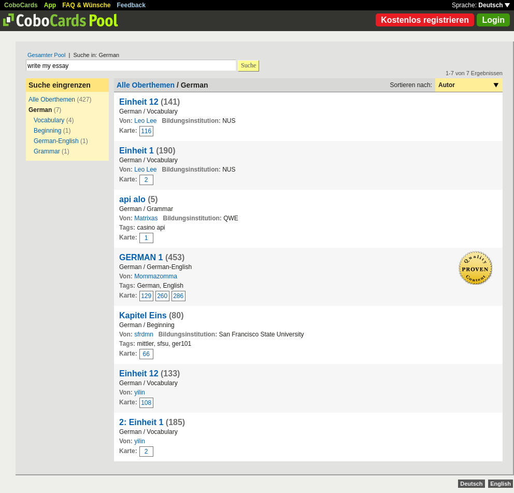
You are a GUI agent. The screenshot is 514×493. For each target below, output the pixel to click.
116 (146, 131)
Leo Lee (145, 120)
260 (162, 296)
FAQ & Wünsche (86, 5)
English (500, 484)
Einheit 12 (139, 101)
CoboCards (21, 5)
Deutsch (494, 5)
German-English (56, 141)
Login (493, 20)
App (50, 5)
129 (146, 296)
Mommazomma (155, 276)
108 (146, 402)
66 (146, 354)
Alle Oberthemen (51, 99)
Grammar (47, 151)
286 (178, 296)
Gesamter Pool (46, 55)
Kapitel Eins (143, 315)
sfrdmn (143, 334)
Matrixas (146, 218)
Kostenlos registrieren (425, 20)
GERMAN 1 (141, 257)
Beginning (47, 130)
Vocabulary (49, 120)
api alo (132, 199)
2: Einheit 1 (141, 422)
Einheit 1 (136, 150)
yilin (139, 392)
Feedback (131, 5)
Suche (248, 65)
